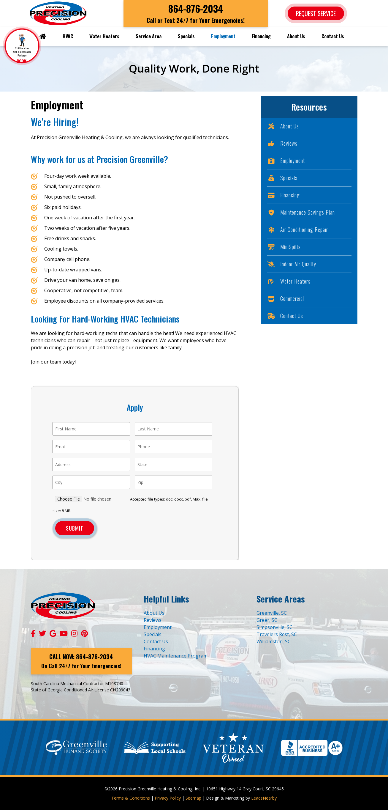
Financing (261, 36)
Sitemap (193, 798)
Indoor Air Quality (291, 264)
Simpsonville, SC (274, 627)
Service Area (148, 36)
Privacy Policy (168, 798)
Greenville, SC (271, 613)
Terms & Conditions (130, 798)
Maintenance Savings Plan (301, 212)
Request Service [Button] (316, 13)
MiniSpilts (284, 247)
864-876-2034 (195, 8)
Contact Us (333, 36)
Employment (223, 36)
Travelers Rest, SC (276, 634)
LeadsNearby (264, 798)
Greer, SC (266, 620)
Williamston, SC (273, 641)
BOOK (22, 61)
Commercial (285, 298)
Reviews (282, 143)
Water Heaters (104, 36)
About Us (296, 36)
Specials (186, 36)
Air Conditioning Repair (297, 229)
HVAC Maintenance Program (176, 655)
